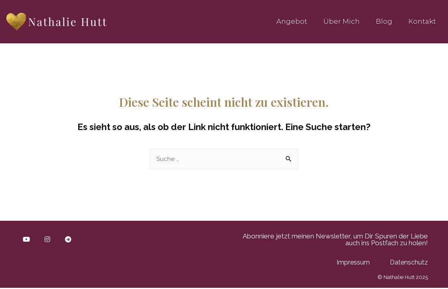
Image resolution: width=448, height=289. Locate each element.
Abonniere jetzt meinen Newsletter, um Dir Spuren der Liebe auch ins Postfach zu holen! (335, 239)
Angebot (291, 21)
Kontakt (422, 21)
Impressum (353, 262)
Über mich (341, 21)
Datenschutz (409, 262)
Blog (384, 21)
